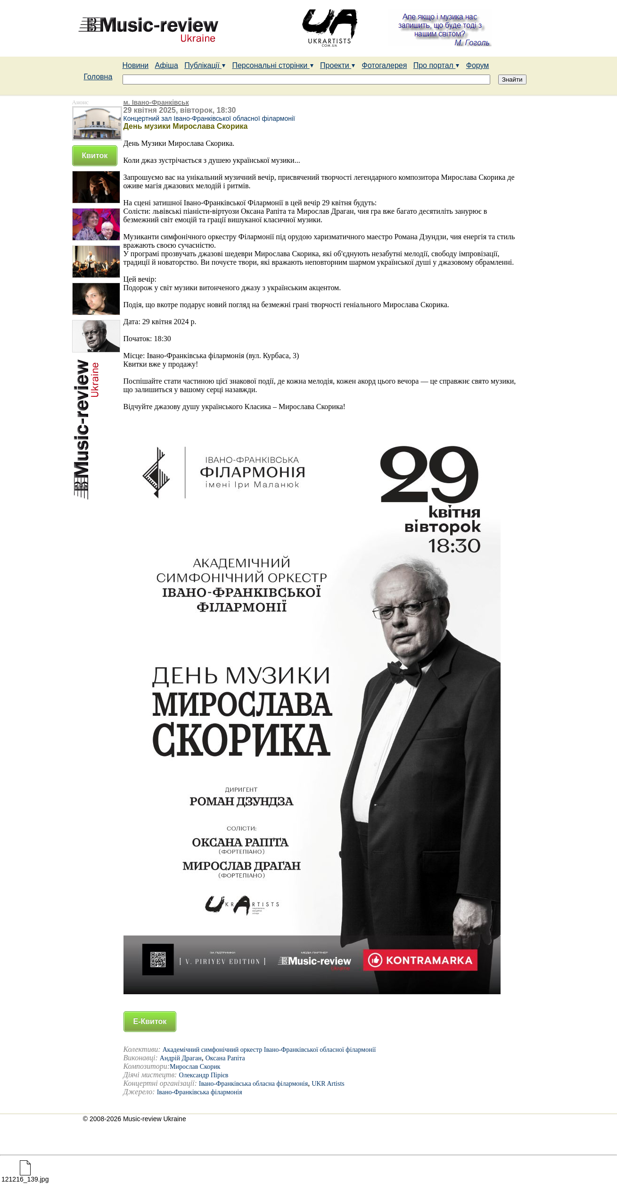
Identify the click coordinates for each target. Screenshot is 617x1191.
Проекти (337, 65)
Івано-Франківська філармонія (199, 1092)
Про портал (436, 65)
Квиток (95, 155)
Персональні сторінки (272, 65)
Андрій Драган (181, 1058)
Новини (136, 65)
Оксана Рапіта (225, 1058)
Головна (98, 77)
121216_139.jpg (25, 1176)
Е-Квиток (150, 1021)
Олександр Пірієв (203, 1075)
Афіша (166, 65)
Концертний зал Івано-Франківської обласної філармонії (209, 118)
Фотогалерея (384, 65)
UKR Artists (328, 1083)
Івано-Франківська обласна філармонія (253, 1083)
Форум (477, 65)
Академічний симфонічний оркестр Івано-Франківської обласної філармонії (269, 1049)
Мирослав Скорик (195, 1066)
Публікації (205, 65)
